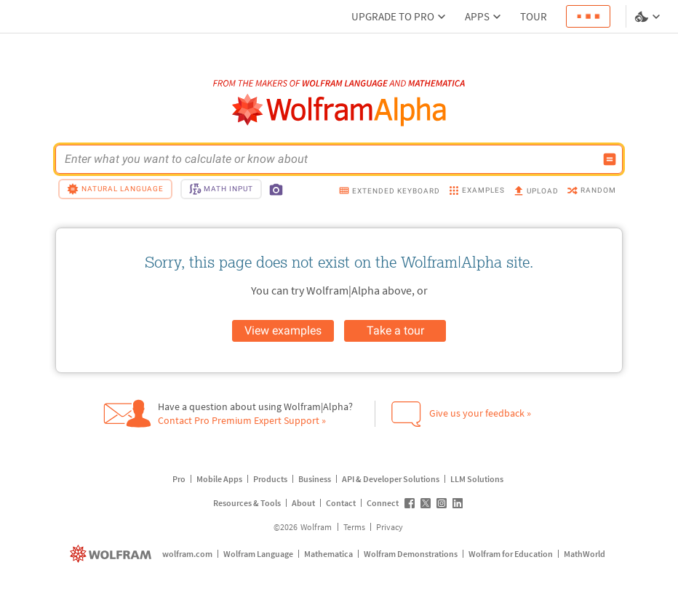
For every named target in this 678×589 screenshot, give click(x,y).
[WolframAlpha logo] (339, 110)
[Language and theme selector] (649, 16)
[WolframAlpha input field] (329, 159)
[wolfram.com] (112, 553)
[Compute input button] (609, 159)
